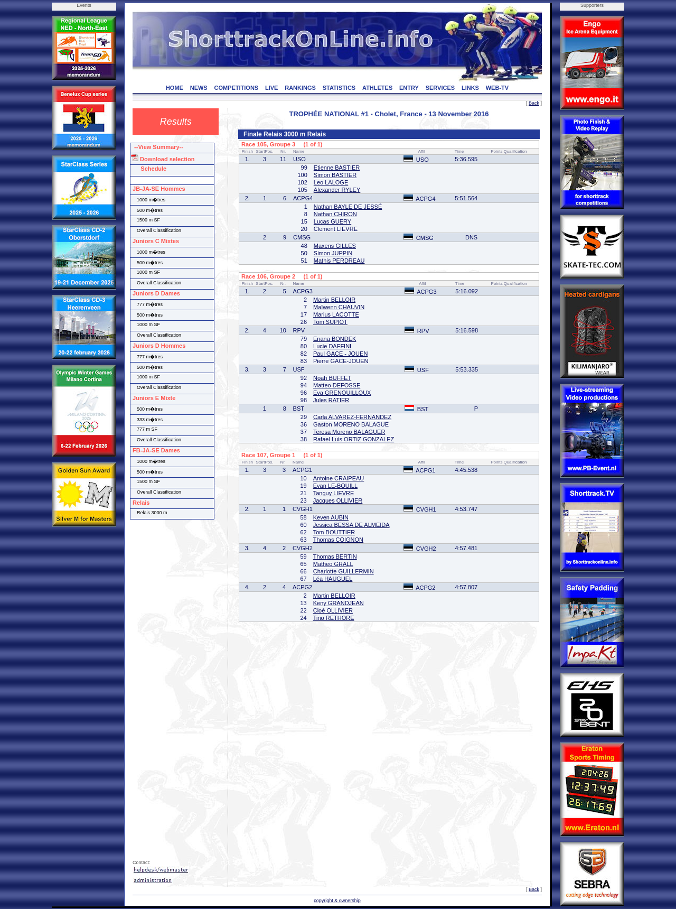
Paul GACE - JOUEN (340, 353)
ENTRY (409, 88)
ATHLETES (377, 88)
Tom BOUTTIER (334, 532)
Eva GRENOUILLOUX (342, 392)
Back (534, 103)
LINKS (470, 88)
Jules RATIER (331, 400)
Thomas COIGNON (338, 539)
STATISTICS (339, 88)
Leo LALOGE (331, 182)
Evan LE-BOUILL (335, 486)
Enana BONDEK (334, 339)
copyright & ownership (337, 900)
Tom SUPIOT (330, 322)
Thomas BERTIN (335, 556)
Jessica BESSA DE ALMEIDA (351, 525)
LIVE (271, 88)
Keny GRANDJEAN (338, 603)
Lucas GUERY (332, 221)
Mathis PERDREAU (339, 260)
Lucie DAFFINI (332, 346)
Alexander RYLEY (337, 190)
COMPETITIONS (236, 88)
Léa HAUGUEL (333, 579)
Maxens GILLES (335, 246)
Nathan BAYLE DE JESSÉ (348, 206)
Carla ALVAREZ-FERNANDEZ (352, 417)
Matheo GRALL (333, 564)
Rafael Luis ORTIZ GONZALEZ (353, 439)
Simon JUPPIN (333, 253)
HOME (174, 88)
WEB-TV (497, 88)
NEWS (199, 88)
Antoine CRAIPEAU (338, 478)
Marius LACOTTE (336, 314)
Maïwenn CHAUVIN (338, 307)
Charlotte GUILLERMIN (343, 571)
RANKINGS (300, 88)
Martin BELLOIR (334, 299)
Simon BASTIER (335, 175)
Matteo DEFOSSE (336, 385)
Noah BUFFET (332, 378)
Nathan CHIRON (335, 214)
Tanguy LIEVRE (333, 493)
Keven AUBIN (331, 517)
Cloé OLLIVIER (333, 610)
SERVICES (440, 88)
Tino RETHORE (333, 618)
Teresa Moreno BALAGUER (349, 432)
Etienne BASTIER (337, 167)
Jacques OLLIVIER (338, 500)
